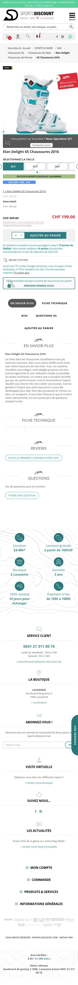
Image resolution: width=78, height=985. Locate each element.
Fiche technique (54, 300)
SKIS (59, 48)
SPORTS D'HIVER (44, 48)
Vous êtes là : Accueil (19, 48)
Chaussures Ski (16, 52)
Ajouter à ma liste (18, 256)
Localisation (39, 699)
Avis (24, 312)
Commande (41, 876)
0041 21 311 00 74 (39, 643)
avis (44, 955)
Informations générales (41, 901)
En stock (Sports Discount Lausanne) (39, 173)
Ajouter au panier (39, 325)
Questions (46, 312)
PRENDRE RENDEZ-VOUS (39, 282)
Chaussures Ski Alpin (40, 52)
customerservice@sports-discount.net (39, 658)
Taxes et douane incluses (17, 222)
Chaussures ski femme (20, 57)
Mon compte (41, 864)
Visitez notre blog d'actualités (39, 843)
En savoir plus (21, 269)
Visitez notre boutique (39, 779)
